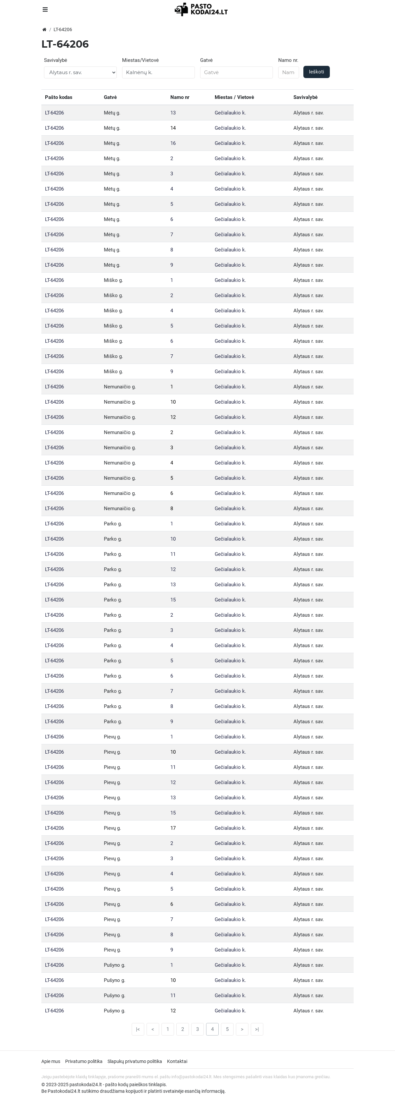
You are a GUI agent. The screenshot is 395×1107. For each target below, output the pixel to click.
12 (173, 417)
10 (173, 402)
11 (173, 554)
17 (173, 828)
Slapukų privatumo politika (135, 1061)
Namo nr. (288, 60)
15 (173, 600)
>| (257, 1029)
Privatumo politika (84, 1061)
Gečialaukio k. (230, 113)
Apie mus (50, 1061)
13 (173, 113)
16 (173, 143)
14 (173, 128)
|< (138, 1029)
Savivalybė (55, 60)
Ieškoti (316, 72)
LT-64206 (54, 113)
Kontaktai (177, 1061)
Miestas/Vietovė (140, 60)
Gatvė (206, 60)
